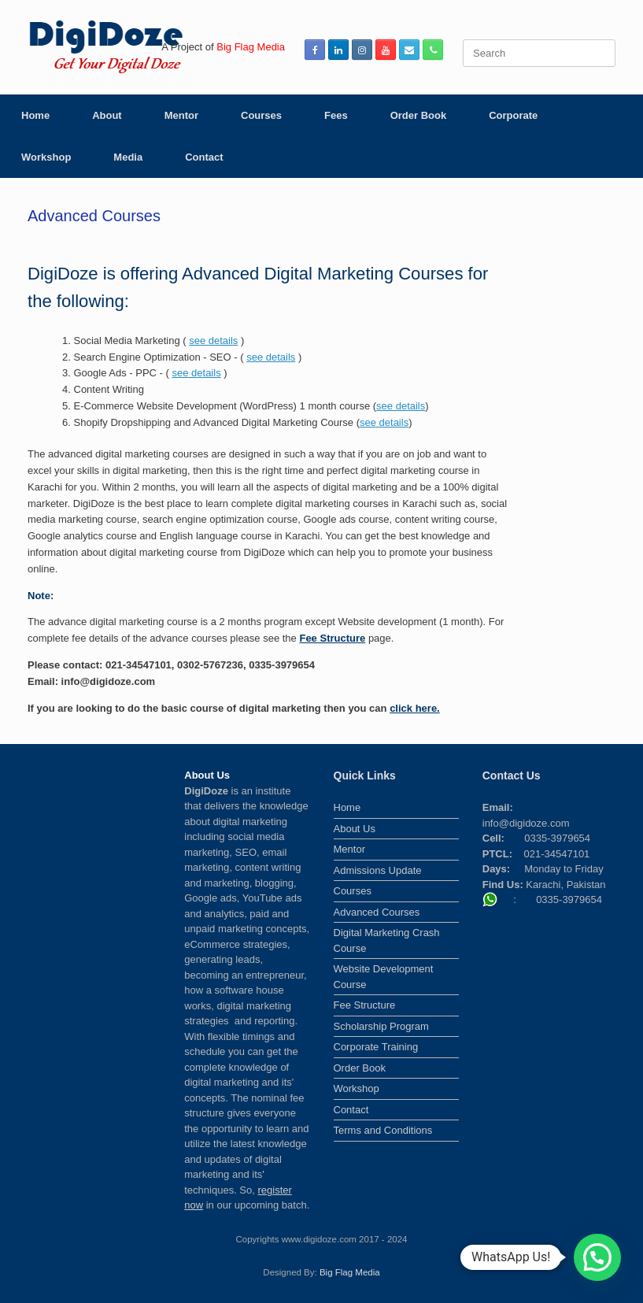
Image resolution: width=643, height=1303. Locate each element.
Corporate (513, 115)
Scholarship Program (381, 1026)
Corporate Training (376, 1047)
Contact (204, 157)
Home (35, 115)
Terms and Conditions (383, 1130)
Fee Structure (332, 638)
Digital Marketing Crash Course (387, 940)
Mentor (181, 115)
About (107, 115)
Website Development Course (384, 976)
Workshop (46, 157)
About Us (354, 829)
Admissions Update (378, 870)
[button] (597, 1257)
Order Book (418, 115)
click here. (415, 708)
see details (213, 340)
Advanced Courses (377, 912)
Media (127, 157)
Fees (336, 115)
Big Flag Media (350, 1272)
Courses (261, 115)
